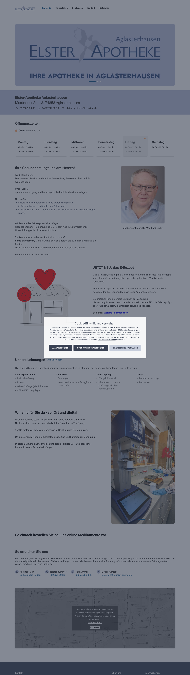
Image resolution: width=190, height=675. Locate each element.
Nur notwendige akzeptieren (91, 348)
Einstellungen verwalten (125, 348)
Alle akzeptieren (60, 348)
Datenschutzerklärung (107, 340)
